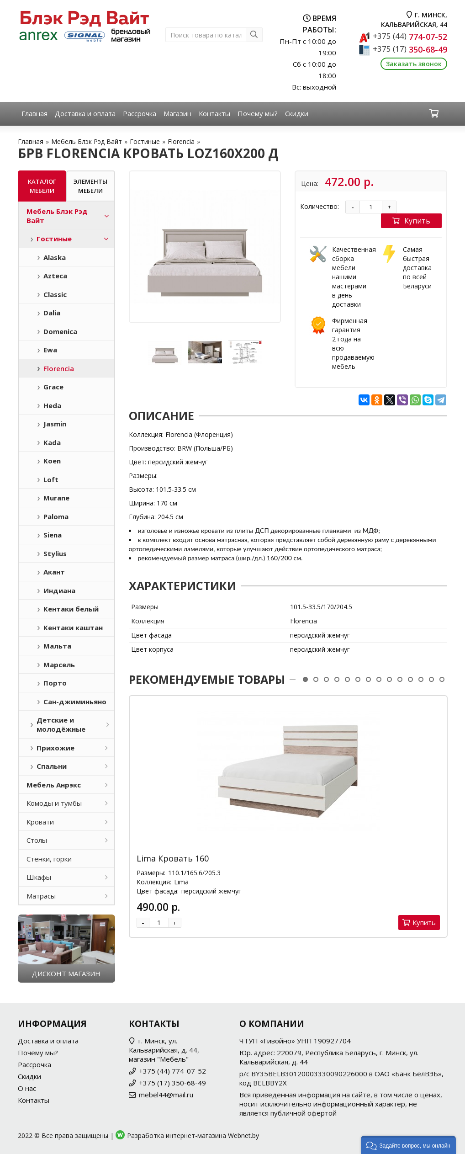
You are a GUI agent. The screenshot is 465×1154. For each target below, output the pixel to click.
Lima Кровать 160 (173, 858)
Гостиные (145, 141)
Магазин (177, 113)
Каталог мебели (42, 186)
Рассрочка (139, 113)
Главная (34, 113)
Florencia (181, 141)
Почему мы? (258, 113)
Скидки (296, 113)
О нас (27, 1088)
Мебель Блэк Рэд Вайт (86, 141)
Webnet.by (243, 1135)
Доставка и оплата (85, 113)
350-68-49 (410, 49)
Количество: (319, 206)
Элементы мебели (90, 186)
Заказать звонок (414, 63)
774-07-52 (410, 36)
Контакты (214, 113)
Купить (411, 221)
